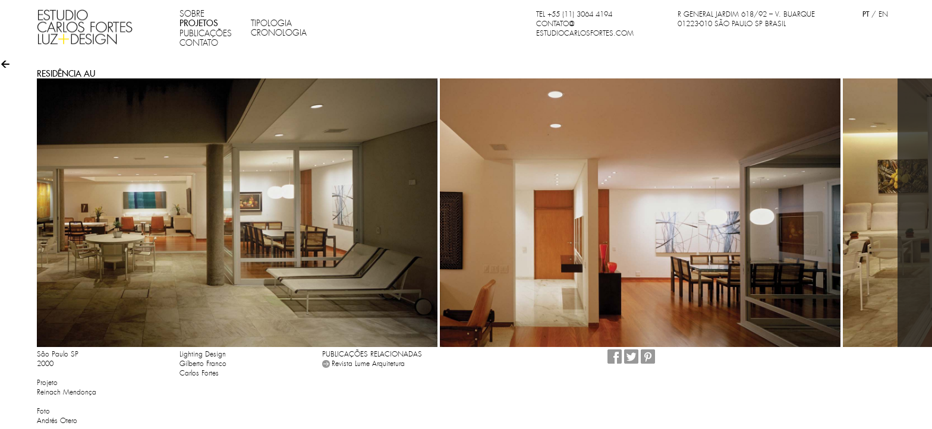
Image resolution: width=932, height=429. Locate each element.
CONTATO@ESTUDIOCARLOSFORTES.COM (585, 28)
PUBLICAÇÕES (206, 33)
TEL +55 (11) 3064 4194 (574, 14)
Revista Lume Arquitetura (368, 363)
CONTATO (199, 43)
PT (865, 14)
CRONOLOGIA (279, 32)
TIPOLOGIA (271, 23)
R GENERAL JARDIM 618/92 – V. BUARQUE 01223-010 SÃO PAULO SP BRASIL (746, 19)
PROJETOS (199, 23)
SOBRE (192, 13)
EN (883, 14)
